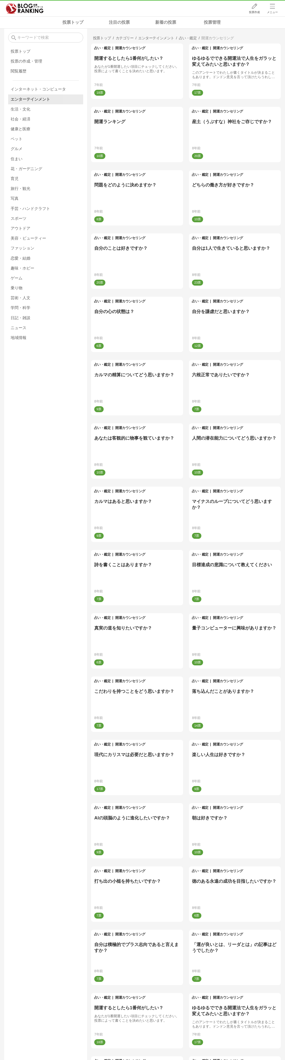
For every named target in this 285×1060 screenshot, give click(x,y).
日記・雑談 (20, 318)
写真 (15, 198)
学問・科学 (20, 308)
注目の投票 (119, 22)
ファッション (22, 248)
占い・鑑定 (102, 48)
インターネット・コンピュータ (38, 89)
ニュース (18, 328)
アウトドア (20, 228)
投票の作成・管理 (26, 61)
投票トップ (72, 22)
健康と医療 (20, 129)
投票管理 (212, 22)
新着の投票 (165, 22)
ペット (16, 139)
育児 (15, 179)
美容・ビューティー (28, 238)
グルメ (16, 149)
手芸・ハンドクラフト (30, 208)
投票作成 (254, 12)
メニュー (272, 12)
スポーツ (18, 218)
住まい (16, 159)
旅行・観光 (20, 188)
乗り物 (16, 288)
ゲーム (16, 278)
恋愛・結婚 (20, 258)
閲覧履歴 (18, 71)
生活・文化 (20, 109)
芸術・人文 (20, 298)
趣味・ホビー (22, 268)
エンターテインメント (30, 99)
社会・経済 (20, 119)
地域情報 (18, 338)
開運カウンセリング (130, 48)
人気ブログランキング (24, 8)
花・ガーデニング (26, 169)
